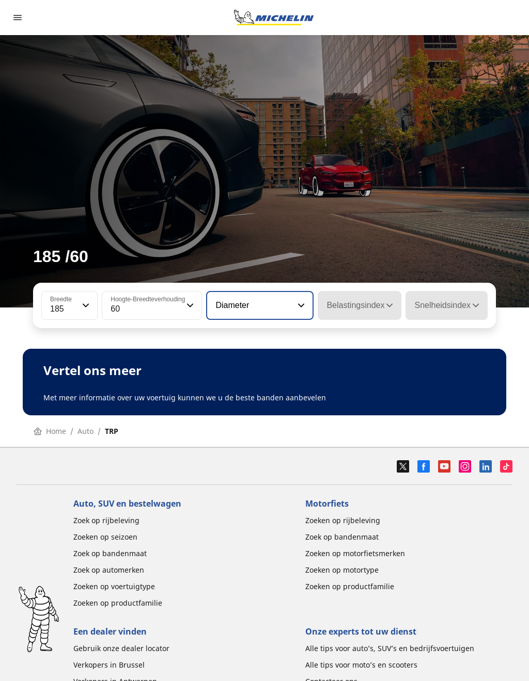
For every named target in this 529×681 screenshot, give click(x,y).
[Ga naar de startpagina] (273, 17)
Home (50, 431)
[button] (85, 305)
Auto (85, 431)
